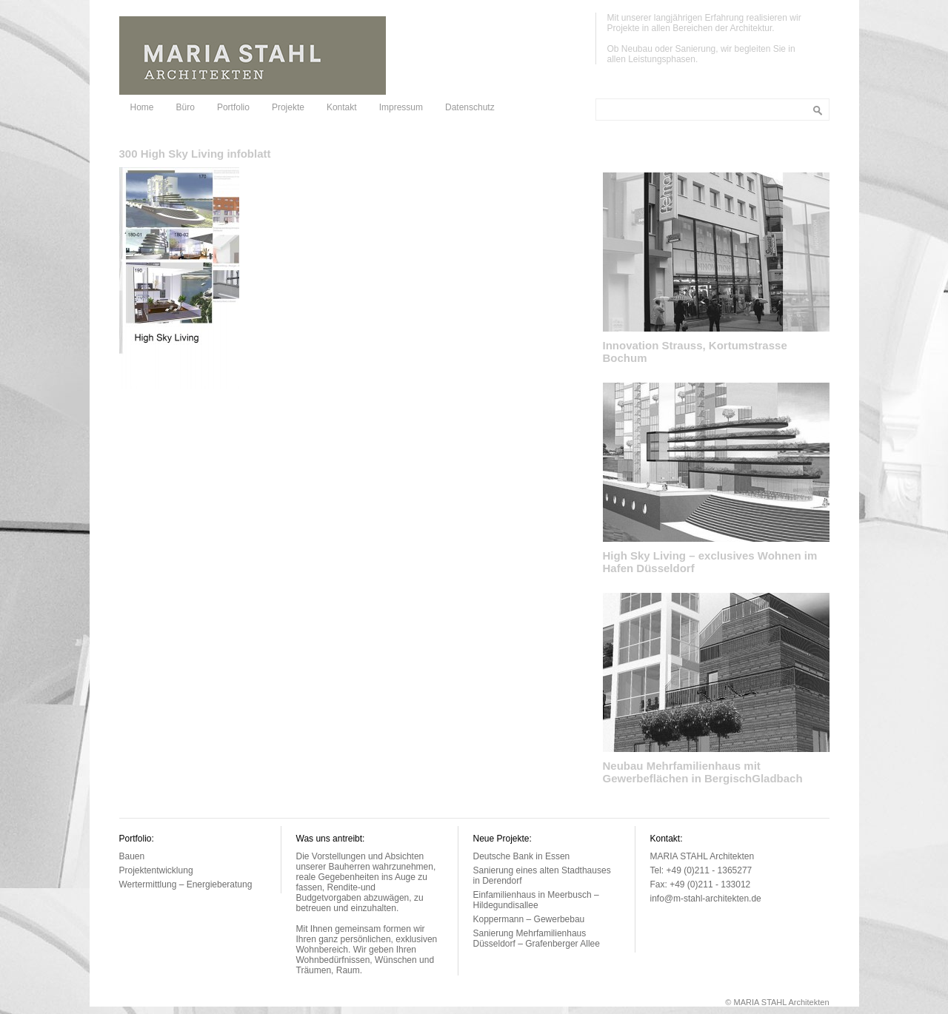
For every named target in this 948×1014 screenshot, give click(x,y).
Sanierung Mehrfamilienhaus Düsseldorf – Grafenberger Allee (536, 938)
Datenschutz (470, 107)
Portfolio (233, 107)
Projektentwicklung (156, 870)
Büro (185, 107)
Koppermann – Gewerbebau (529, 919)
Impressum (401, 107)
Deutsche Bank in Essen (521, 856)
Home (142, 107)
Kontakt (342, 107)
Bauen (132, 856)
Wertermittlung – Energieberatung (186, 884)
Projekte (288, 107)
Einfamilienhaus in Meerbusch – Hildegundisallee (536, 900)
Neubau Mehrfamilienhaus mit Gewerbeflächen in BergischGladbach (703, 772)
